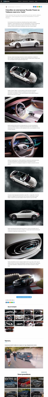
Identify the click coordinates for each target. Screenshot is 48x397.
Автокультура (25, 1)
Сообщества (31, 1)
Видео (36, 1)
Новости (19, 1)
